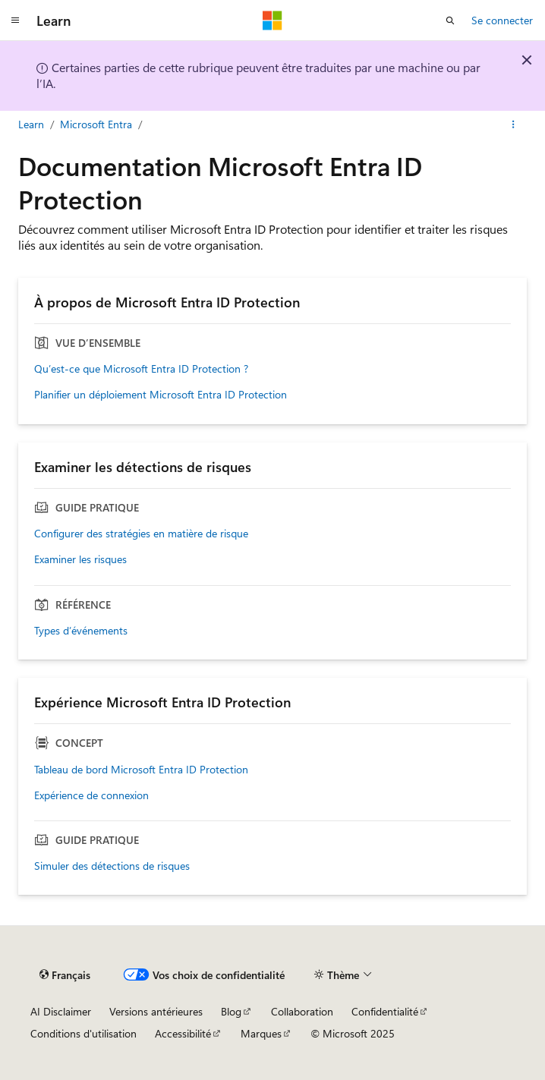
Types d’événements (81, 631)
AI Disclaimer (60, 1011)
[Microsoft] (272, 20)
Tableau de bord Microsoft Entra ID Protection (141, 769)
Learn (31, 124)
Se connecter (502, 20)
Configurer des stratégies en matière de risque (141, 533)
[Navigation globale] (15, 20)
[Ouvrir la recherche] (450, 20)
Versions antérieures (156, 1011)
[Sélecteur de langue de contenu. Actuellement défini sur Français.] (64, 974)
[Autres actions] (513, 124)
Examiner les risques (80, 559)
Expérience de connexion (91, 795)
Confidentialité (384, 1011)
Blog (231, 1011)
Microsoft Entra (96, 124)
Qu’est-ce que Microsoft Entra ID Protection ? (141, 369)
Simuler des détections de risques (112, 866)
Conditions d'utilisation (83, 1033)
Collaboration (302, 1011)
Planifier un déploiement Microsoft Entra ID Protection (160, 394)
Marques (261, 1033)
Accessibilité (183, 1033)
